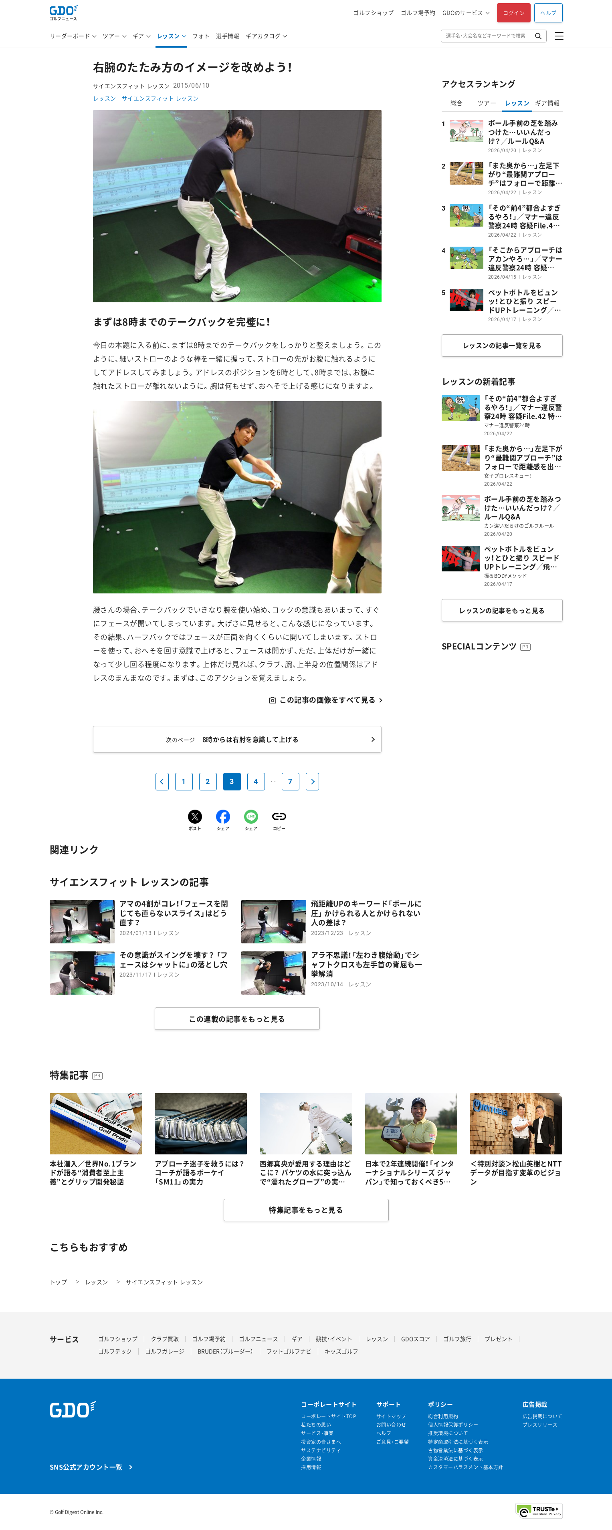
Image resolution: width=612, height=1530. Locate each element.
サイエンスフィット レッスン (160, 98)
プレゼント (499, 1339)
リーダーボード (70, 36)
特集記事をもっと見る (306, 1209)
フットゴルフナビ (289, 1351)
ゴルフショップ (373, 12)
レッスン (168, 36)
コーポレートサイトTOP (328, 1416)
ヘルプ (548, 12)
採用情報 (311, 1467)
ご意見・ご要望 (392, 1442)
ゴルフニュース (258, 1339)
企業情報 (311, 1459)
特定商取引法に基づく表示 (458, 1442)
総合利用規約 (443, 1416)
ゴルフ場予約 (418, 12)
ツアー (111, 36)
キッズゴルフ (341, 1351)
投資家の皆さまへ (321, 1442)
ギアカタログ (263, 36)
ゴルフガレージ (164, 1351)
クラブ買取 (165, 1339)
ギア (138, 36)
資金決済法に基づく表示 (455, 1459)
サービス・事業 (317, 1433)
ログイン (514, 12)
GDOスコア (415, 1339)
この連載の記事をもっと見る (237, 1018)
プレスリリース (540, 1424)
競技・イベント (334, 1339)
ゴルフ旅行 (457, 1339)
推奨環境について (448, 1433)
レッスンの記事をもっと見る (502, 610)
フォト (201, 36)
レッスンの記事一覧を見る (502, 345)
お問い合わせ (391, 1424)
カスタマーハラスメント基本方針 (465, 1467)
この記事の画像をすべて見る (327, 700)
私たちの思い (316, 1424)
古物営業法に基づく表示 (455, 1450)
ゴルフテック (115, 1351)
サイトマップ (391, 1416)
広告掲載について (543, 1416)
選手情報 (227, 36)
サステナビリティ (321, 1450)
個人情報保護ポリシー (453, 1424)
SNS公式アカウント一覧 (86, 1466)
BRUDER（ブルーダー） (225, 1351)
